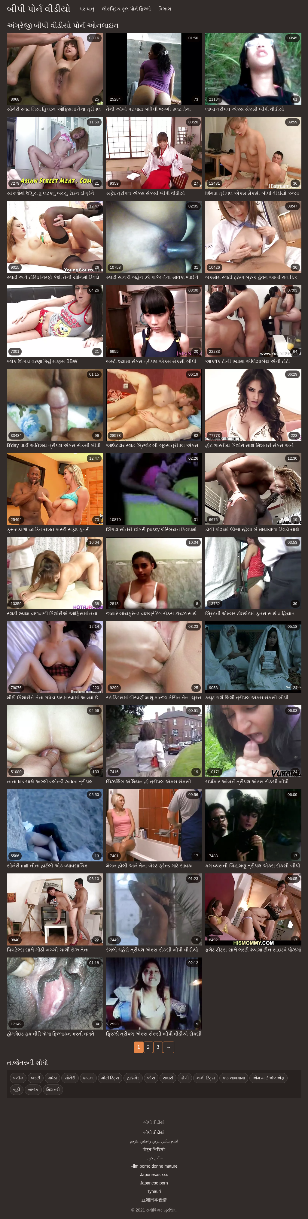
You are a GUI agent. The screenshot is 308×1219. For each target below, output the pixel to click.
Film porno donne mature (153, 1166)
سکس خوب (154, 1157)
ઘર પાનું (87, 8)
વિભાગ (164, 8)
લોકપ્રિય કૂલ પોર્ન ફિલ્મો (126, 8)
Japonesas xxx (154, 1174)
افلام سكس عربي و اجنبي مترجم (154, 1141)
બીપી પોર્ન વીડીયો (39, 9)
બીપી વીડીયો (154, 1132)
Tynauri (154, 1191)
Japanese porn (154, 1183)
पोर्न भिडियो (154, 1149)
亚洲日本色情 (154, 1199)
